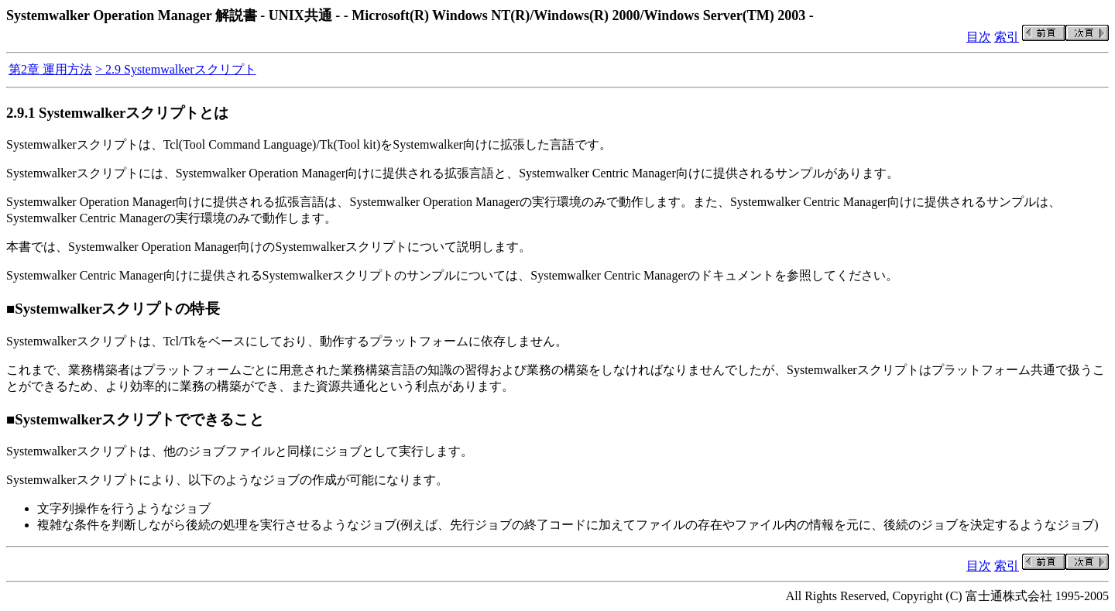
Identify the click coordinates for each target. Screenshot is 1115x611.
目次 (978, 36)
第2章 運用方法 (50, 69)
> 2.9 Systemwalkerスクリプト (175, 69)
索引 (1006, 36)
